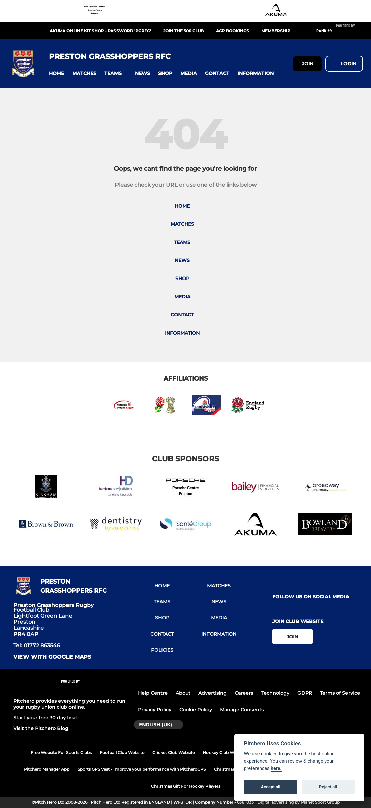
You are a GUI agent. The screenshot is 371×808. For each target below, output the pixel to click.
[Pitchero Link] (349, 34)
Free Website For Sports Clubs (61, 752)
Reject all (328, 786)
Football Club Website (122, 752)
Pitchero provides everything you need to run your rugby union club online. (69, 704)
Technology (275, 693)
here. (276, 768)
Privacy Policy (154, 710)
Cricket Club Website (173, 752)
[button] (56, 73)
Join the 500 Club (183, 30)
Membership (275, 30)
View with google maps (52, 657)
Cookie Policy (195, 710)
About (183, 693)
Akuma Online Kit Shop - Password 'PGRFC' (100, 30)
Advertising (212, 693)
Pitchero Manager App (46, 769)
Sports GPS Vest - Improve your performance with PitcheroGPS (142, 769)
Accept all (270, 786)
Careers (244, 693)
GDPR (304, 693)
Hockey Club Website (224, 752)
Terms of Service (340, 693)
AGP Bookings (232, 30)
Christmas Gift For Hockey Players (185, 786)
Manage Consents (242, 710)
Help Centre (153, 693)
